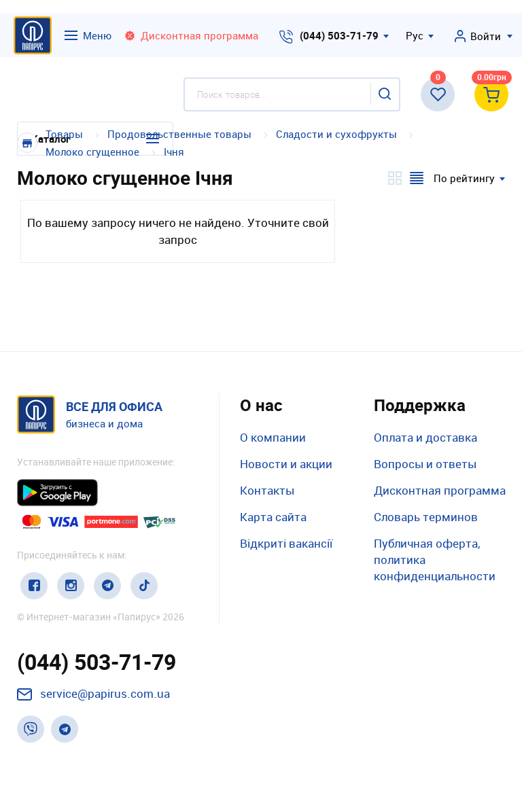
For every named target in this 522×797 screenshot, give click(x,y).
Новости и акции (286, 464)
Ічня (174, 151)
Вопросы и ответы (425, 464)
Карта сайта (273, 517)
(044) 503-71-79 (339, 35)
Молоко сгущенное (92, 151)
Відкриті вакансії (286, 543)
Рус (414, 35)
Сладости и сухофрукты (336, 134)
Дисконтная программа (440, 490)
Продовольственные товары (179, 134)
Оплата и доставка (425, 437)
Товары (64, 134)
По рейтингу (464, 178)
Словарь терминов (426, 517)
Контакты (267, 490)
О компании (273, 437)
